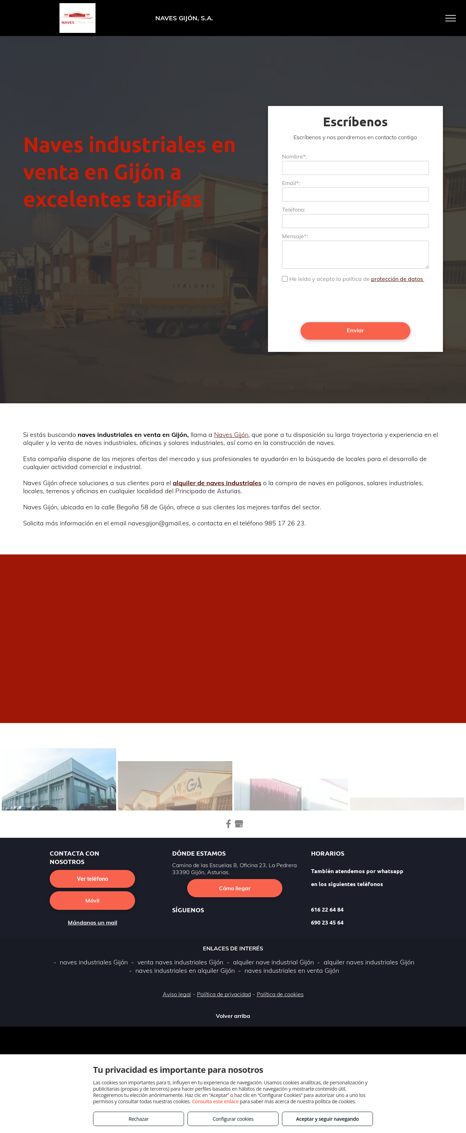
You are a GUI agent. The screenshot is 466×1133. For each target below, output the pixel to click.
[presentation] (335, 301)
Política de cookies (280, 994)
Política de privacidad (224, 994)
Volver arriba (233, 1015)
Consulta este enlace (215, 1101)
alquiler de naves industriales (217, 483)
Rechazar (138, 1119)
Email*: (291, 182)
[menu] (451, 18)
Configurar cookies (233, 1119)
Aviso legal (177, 994)
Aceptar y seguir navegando (327, 1119)
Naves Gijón (231, 435)
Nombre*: (294, 156)
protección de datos (397, 278)
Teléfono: (293, 209)
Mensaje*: (295, 236)
